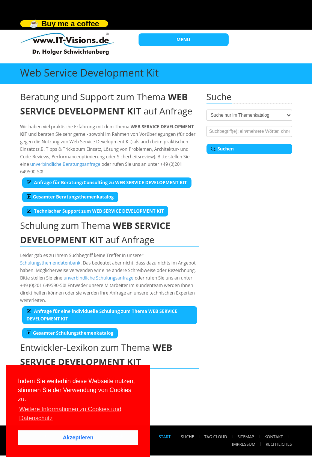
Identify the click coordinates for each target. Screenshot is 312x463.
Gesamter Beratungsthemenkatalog (70, 197)
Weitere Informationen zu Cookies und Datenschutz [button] (70, 413)
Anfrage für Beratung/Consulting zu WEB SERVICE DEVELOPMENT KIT (107, 182)
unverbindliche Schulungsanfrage (98, 278)
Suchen (222, 149)
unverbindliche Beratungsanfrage (65, 164)
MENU (183, 39)
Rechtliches (279, 444)
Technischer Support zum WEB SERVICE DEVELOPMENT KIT (95, 211)
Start (165, 436)
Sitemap (245, 436)
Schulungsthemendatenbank (50, 263)
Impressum (243, 444)
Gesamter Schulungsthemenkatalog (70, 333)
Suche (187, 436)
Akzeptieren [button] (78, 437)
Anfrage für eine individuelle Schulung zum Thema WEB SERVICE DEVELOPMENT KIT (102, 315)
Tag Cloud (215, 436)
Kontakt (273, 436)
